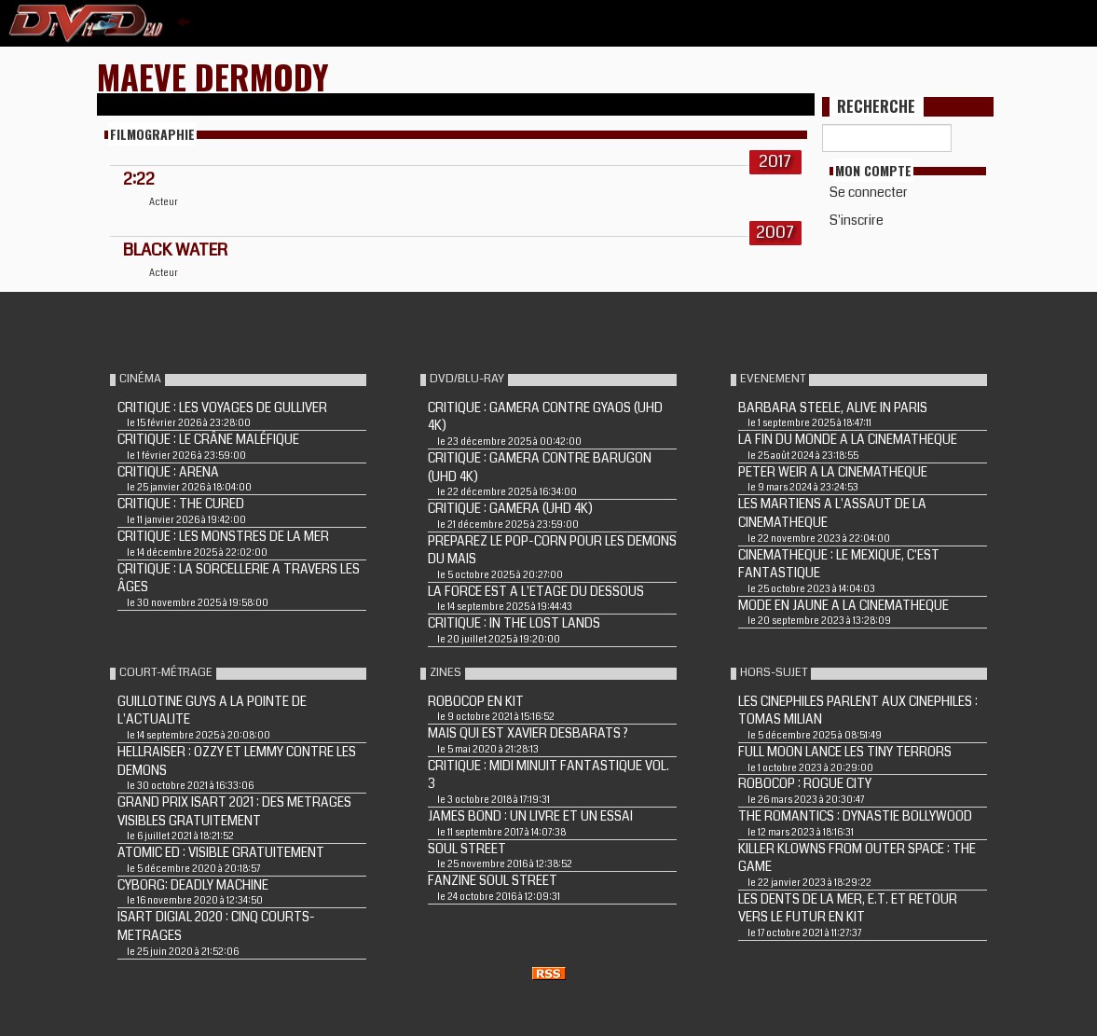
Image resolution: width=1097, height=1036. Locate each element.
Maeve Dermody (213, 76)
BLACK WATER (175, 250)
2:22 (139, 179)
